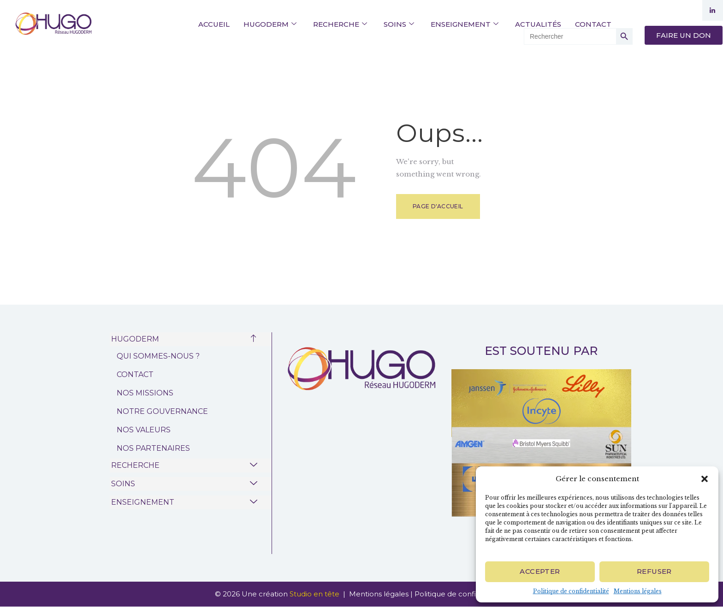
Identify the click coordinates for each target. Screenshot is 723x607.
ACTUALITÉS (538, 24)
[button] (704, 478)
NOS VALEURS (144, 429)
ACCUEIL (214, 24)
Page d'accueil (438, 206)
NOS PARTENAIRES (153, 448)
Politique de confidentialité (571, 591)
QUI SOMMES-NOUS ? (158, 356)
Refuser (654, 571)
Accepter (540, 571)
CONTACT (593, 24)
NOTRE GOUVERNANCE (162, 411)
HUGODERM (269, 24)
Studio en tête (315, 593)
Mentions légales (638, 591)
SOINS (399, 24)
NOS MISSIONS (145, 393)
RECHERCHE (340, 24)
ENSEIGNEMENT (464, 24)
